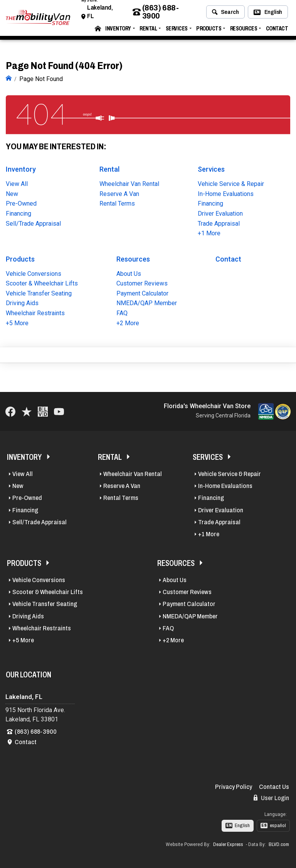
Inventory (118, 31)
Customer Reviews (142, 282)
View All (17, 183)
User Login (271, 796)
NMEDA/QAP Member (146, 302)
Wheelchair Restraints (35, 312)
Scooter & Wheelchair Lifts (42, 282)
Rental (148, 31)
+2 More (127, 322)
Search (225, 15)
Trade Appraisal (219, 222)
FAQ (122, 312)
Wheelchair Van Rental (129, 183)
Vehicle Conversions (33, 272)
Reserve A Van (119, 193)
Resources (243, 31)
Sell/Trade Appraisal (33, 222)
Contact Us (274, 785)
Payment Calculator (142, 292)
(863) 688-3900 (156, 15)
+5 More (17, 322)
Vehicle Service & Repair (231, 183)
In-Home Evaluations (226, 193)
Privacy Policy (233, 785)
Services (177, 31)
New (12, 193)
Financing (18, 212)
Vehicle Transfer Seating (39, 292)
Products (208, 31)
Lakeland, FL (100, 14)
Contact (277, 31)
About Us (128, 272)
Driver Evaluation (220, 212)
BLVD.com (279, 843)
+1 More (209, 232)
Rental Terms (117, 202)
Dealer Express (228, 843)
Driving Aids (22, 302)
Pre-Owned (21, 202)
